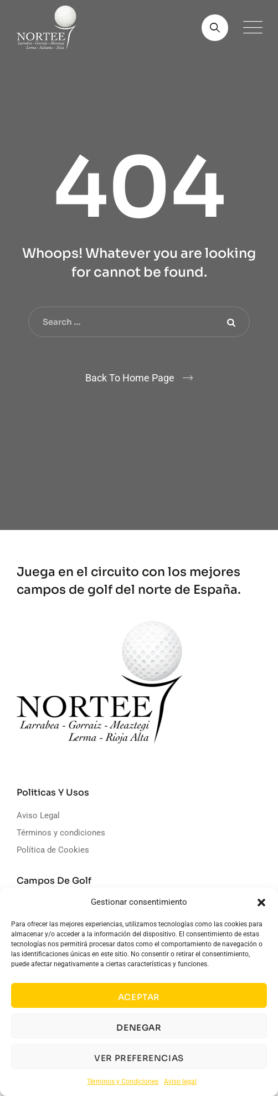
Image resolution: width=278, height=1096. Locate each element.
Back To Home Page (129, 378)
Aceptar (139, 997)
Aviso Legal (38, 815)
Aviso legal (180, 1081)
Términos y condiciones (61, 833)
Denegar (138, 1027)
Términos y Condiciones (122, 1081)
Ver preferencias (139, 1058)
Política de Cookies (53, 850)
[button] (261, 902)
